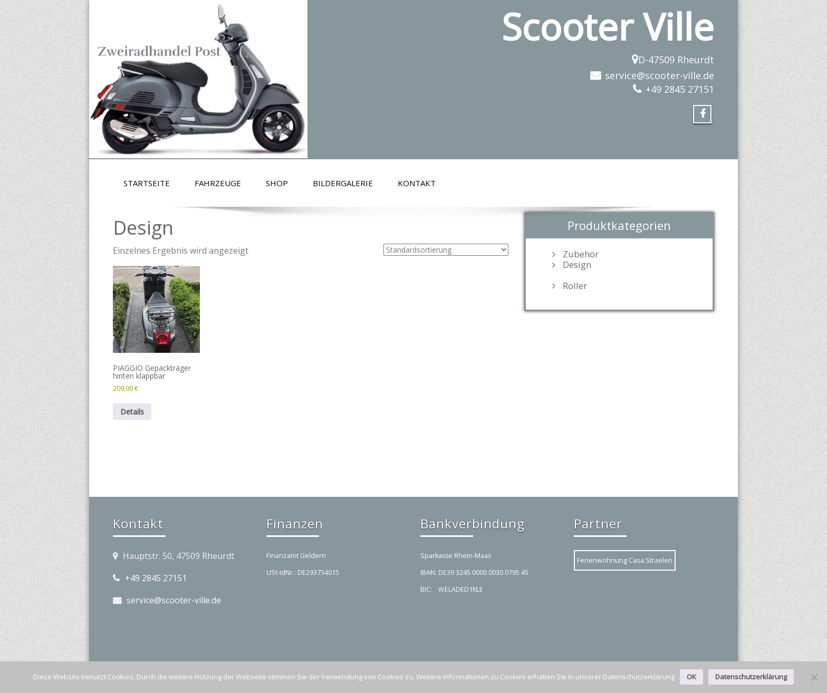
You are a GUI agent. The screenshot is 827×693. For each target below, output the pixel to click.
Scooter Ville (608, 26)
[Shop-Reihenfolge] (445, 250)
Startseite (146, 183)
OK (691, 676)
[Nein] (814, 677)
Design (577, 264)
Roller (575, 286)
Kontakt (417, 183)
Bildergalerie (343, 183)
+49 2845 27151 (680, 89)
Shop (277, 183)
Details (132, 412)
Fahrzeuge (218, 183)
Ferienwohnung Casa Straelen (624, 560)
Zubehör (581, 254)
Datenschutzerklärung (751, 676)
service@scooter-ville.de (659, 75)
